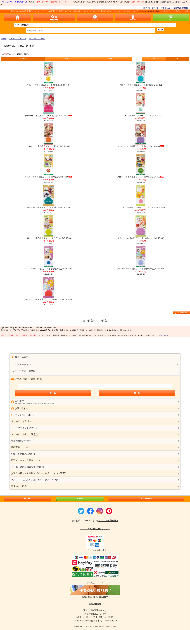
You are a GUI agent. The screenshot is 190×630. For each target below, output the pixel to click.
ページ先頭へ (146, 498)
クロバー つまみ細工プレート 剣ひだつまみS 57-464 (140, 269)
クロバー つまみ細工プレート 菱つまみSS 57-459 (48, 177)
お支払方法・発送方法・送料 (151, 11)
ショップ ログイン (21, 364)
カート (80, 498)
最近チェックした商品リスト (25, 460)
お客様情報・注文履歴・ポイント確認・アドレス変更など (40, 473)
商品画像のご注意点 (21, 441)
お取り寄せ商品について (23, 454)
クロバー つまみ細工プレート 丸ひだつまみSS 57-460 (141, 207)
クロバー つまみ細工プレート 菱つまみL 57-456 (48, 207)
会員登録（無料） (181, 8)
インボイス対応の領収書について (28, 467)
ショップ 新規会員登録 (23, 371)
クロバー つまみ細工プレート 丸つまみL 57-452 (48, 115)
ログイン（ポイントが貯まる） (157, 8)
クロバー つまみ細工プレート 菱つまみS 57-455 (140, 177)
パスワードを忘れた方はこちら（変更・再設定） (35, 480)
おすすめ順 (22, 58)
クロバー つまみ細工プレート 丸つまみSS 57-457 (48, 85)
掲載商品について (20, 447)
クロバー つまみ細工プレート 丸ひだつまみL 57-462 (140, 238)
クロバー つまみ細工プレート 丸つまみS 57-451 (140, 85)
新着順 (110, 58)
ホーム (27, 498)
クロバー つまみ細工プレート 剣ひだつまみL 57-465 (48, 299)
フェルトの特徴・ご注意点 (24, 434)
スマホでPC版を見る (108, 520)
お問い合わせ (163, 335)
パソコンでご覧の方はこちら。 (95, 529)
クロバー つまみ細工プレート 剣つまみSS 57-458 (140, 115)
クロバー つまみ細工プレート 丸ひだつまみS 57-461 (48, 238)
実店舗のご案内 (19, 486)
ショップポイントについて (24, 428)
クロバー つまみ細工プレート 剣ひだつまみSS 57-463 (48, 269)
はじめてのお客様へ (21, 421)
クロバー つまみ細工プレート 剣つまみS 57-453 (48, 146)
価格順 (66, 58)
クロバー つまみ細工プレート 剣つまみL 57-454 (140, 146)
